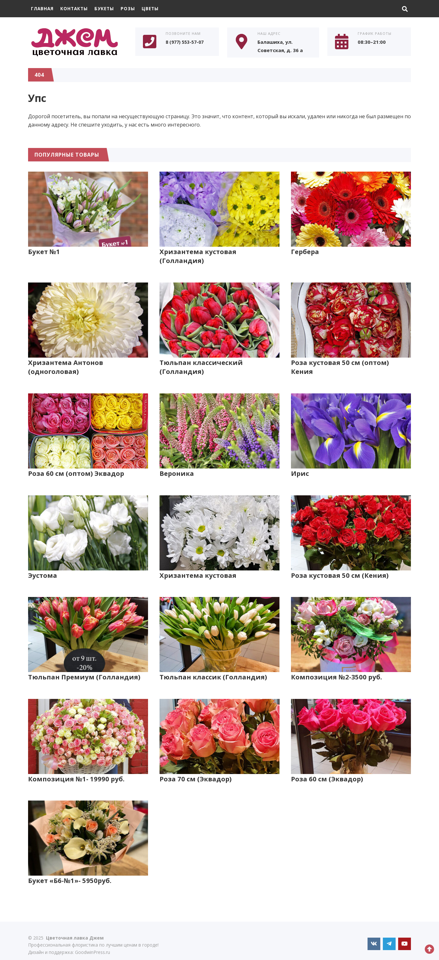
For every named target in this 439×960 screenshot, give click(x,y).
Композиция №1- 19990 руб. (76, 769)
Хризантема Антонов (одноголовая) (64, 357)
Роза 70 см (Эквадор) (196, 769)
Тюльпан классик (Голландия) (212, 667)
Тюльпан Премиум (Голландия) (82, 667)
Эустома (42, 565)
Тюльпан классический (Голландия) (200, 357)
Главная (43, 8)
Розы (131, 8)
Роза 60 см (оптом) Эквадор (76, 464)
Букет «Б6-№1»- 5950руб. (70, 871)
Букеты (107, 8)
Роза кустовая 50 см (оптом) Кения (351, 353)
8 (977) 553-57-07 (186, 42)
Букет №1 (44, 251)
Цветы (154, 8)
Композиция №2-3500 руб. (336, 667)
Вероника (176, 464)
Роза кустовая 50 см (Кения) (339, 565)
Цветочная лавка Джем (76, 41)
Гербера (305, 251)
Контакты (76, 8)
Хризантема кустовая (197, 565)
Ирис (299, 464)
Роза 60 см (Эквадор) (327, 769)
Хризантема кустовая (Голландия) (218, 251)
